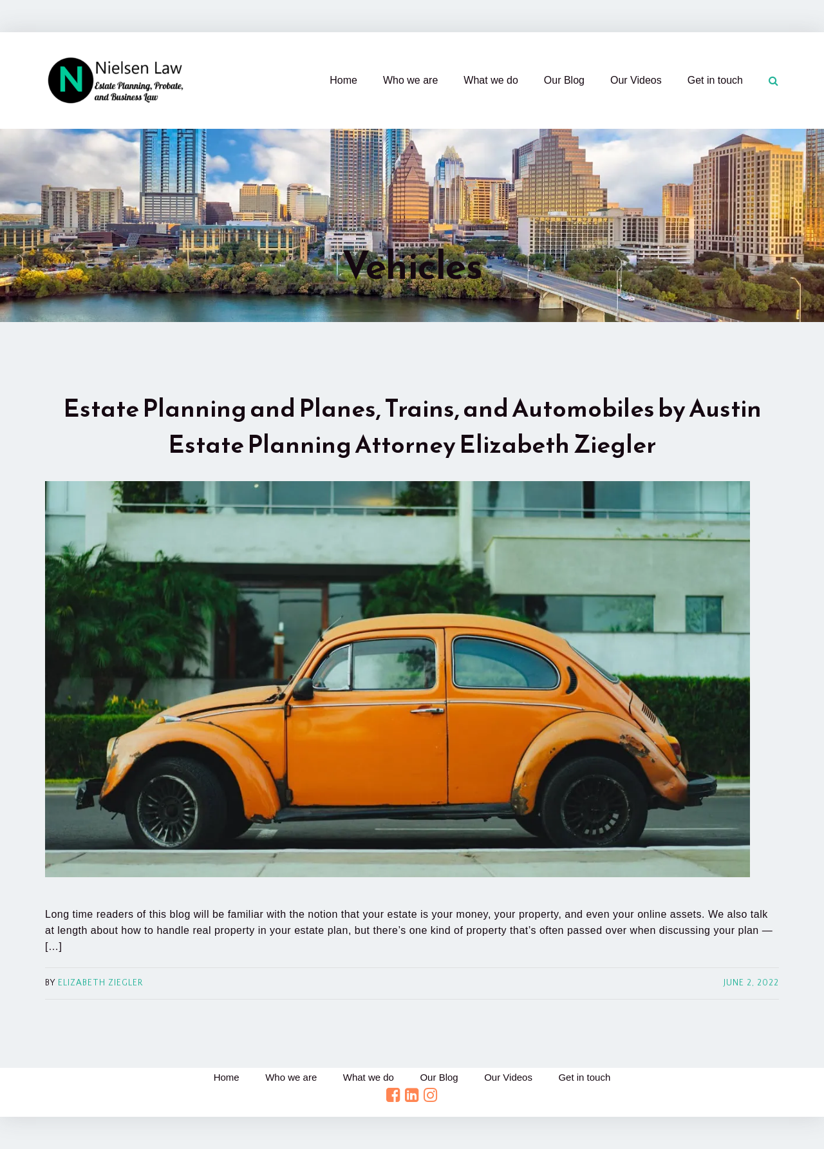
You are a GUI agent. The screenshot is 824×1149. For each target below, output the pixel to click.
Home (343, 80)
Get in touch (715, 80)
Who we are (410, 80)
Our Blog (564, 80)
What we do (491, 80)
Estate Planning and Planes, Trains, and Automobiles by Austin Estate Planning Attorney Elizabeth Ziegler (412, 426)
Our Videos (636, 80)
